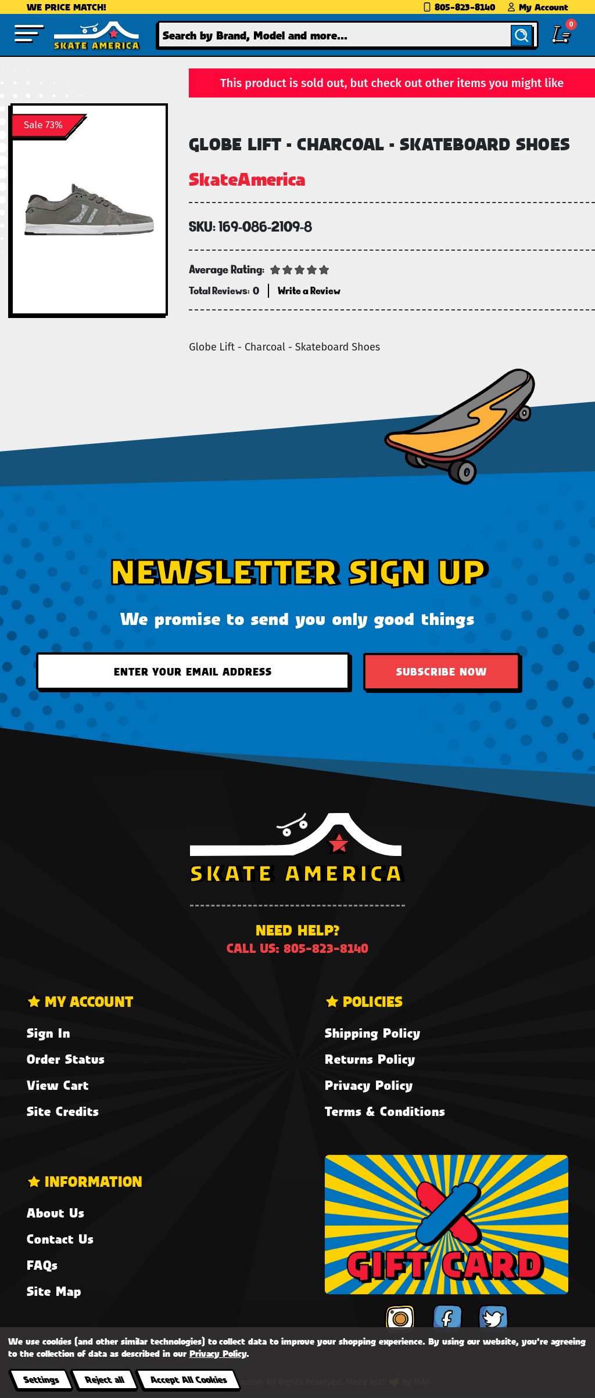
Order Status (66, 1059)
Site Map (54, 1291)
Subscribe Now (441, 671)
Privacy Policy (369, 1085)
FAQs (42, 1265)
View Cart (58, 1085)
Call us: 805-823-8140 (297, 948)
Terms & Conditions (385, 1111)
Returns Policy (370, 1059)
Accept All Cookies (188, 1379)
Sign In (48, 1033)
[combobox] (348, 34)
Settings (41, 1379)
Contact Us (60, 1239)
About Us (55, 1213)
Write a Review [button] (309, 290)
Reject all (104, 1379)
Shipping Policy (373, 1033)
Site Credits (63, 1111)
